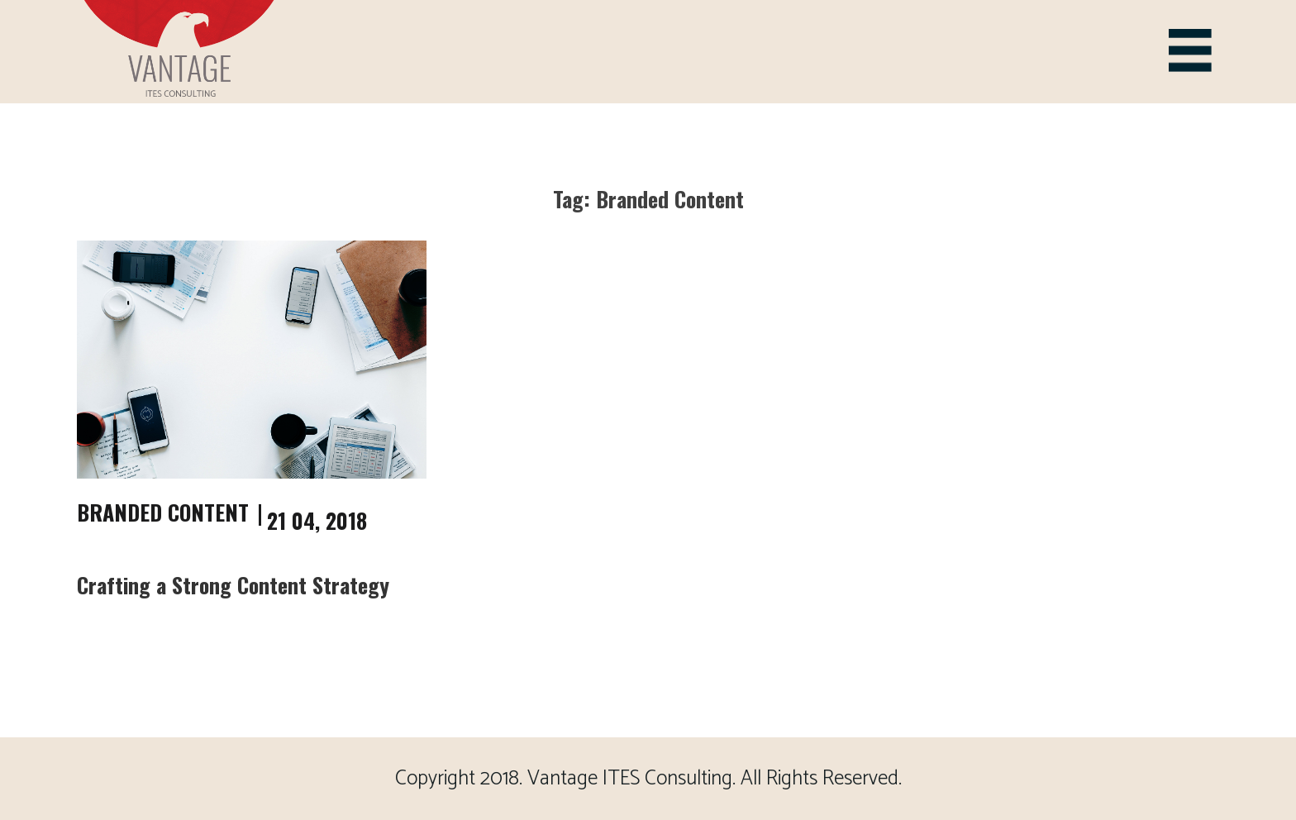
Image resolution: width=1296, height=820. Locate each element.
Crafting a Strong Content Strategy (233, 585)
